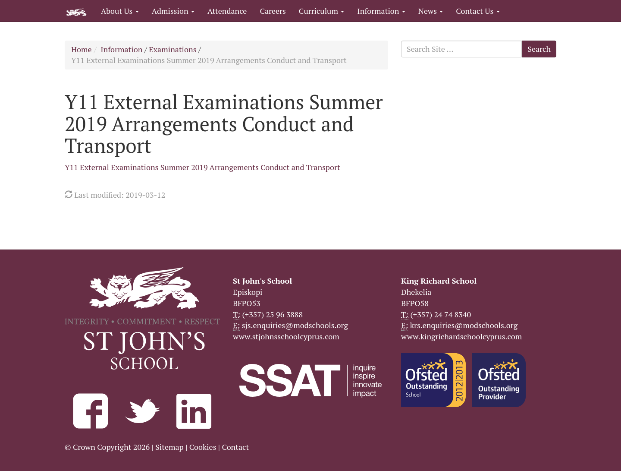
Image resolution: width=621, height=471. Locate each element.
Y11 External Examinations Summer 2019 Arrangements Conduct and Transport (202, 167)
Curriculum (322, 11)
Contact (235, 447)
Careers (272, 11)
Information (381, 11)
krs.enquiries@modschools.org (464, 325)
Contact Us (477, 11)
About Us (120, 11)
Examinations (172, 49)
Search (539, 49)
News (430, 11)
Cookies (202, 447)
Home (81, 49)
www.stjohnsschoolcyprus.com (286, 336)
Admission (173, 11)
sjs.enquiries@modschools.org (295, 325)
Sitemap (169, 447)
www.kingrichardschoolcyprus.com (461, 336)
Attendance (227, 11)
